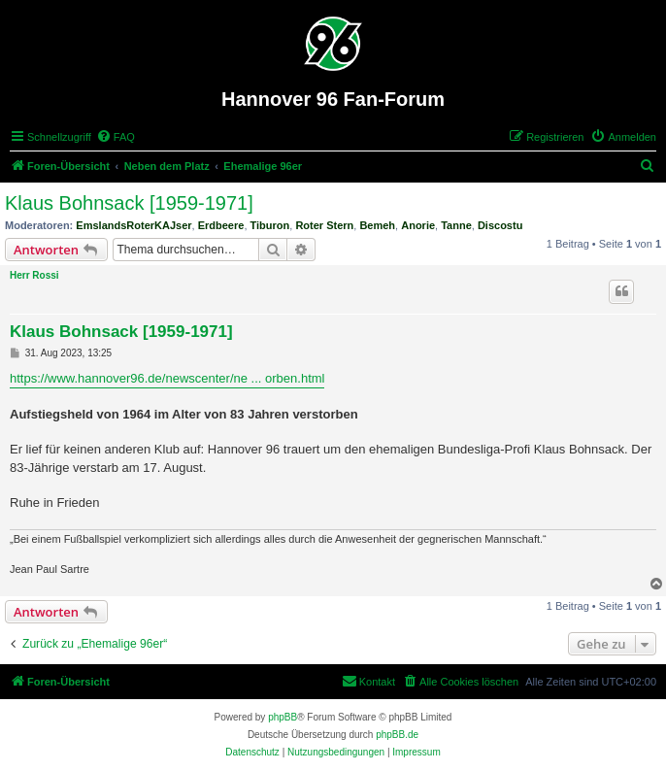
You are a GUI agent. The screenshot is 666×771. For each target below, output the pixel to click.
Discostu (500, 225)
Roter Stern (324, 225)
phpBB (282, 717)
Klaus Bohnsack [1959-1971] (129, 203)
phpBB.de (397, 734)
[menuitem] (115, 137)
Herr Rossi (34, 275)
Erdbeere (221, 225)
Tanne (456, 225)
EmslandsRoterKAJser (133, 225)
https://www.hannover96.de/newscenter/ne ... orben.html (167, 378)
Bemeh (377, 225)
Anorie (418, 225)
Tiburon (270, 225)
